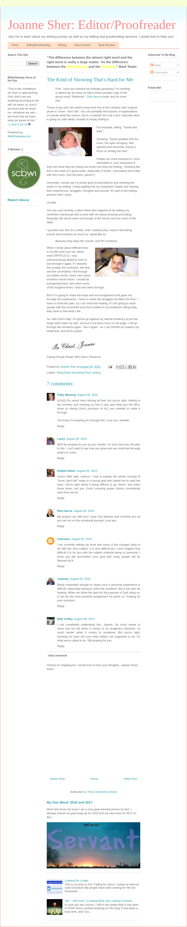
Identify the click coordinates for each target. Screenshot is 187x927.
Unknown (63, 539)
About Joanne (82, 45)
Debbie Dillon (66, 470)
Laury (61, 438)
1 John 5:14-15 (17, 124)
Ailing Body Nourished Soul (74, 372)
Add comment (57, 655)
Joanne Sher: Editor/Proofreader (92, 24)
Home (15, 45)
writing (96, 372)
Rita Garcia (64, 511)
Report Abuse (18, 200)
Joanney (63, 578)
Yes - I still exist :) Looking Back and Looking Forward (98, 900)
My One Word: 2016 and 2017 (69, 802)
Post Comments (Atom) (102, 791)
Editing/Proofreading (38, 45)
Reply (60, 426)
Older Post (130, 778)
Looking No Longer (76, 880)
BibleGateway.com (19, 136)
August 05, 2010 (87, 394)
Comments (158, 72)
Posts (155, 65)
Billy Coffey (65, 619)
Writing (62, 45)
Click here (93, 96)
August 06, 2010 (84, 619)
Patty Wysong (66, 394)
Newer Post (57, 778)
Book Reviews (107, 45)
